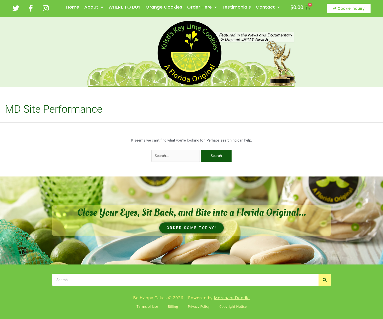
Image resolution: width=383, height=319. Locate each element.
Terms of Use (147, 306)
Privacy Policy (199, 306)
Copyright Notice (233, 306)
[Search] (325, 280)
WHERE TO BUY (124, 7)
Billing (173, 306)
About (94, 7)
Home (72, 7)
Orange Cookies (164, 7)
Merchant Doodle (232, 297)
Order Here (202, 7)
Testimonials (236, 7)
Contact (268, 7)
